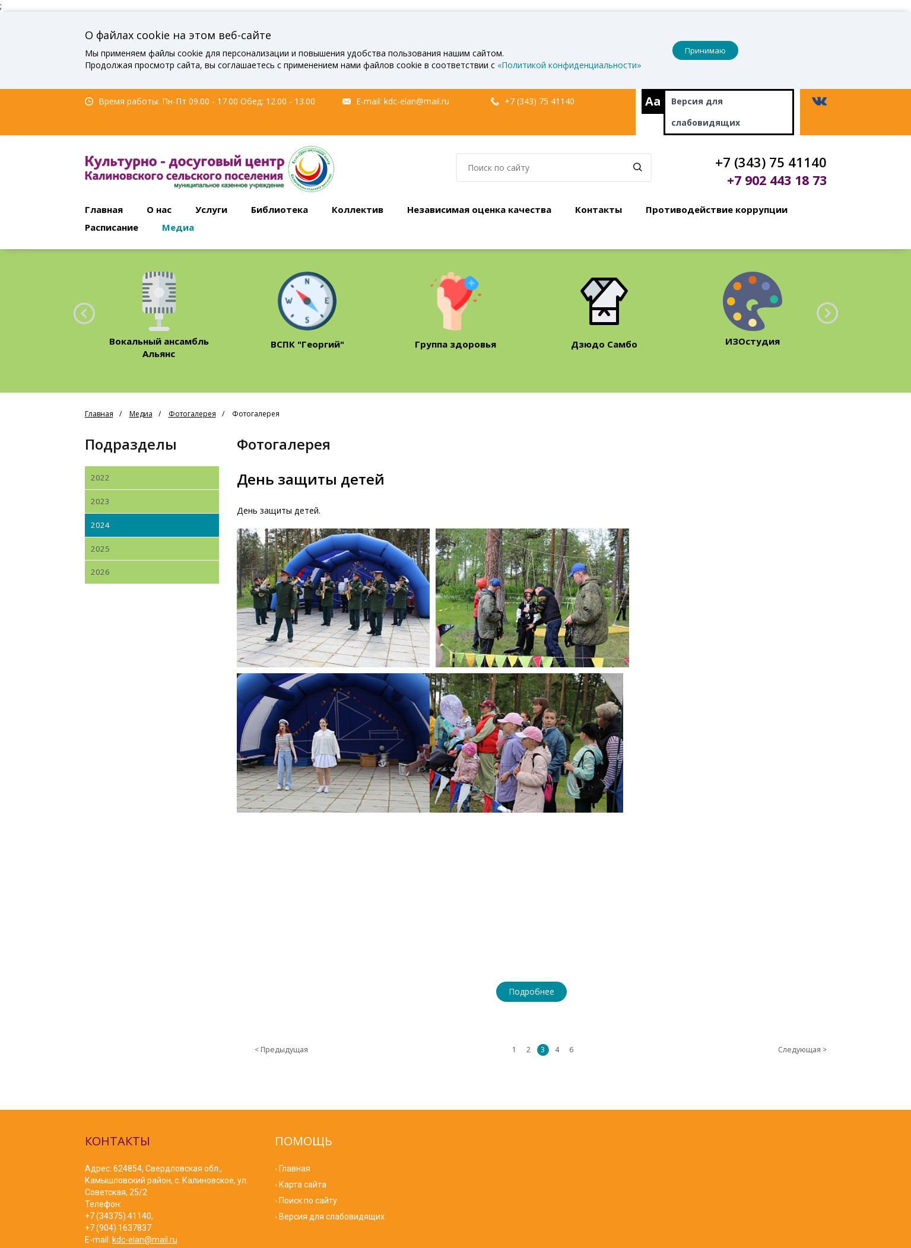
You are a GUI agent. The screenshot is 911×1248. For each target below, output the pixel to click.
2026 (100, 571)
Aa (653, 101)
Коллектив (357, 209)
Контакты (598, 209)
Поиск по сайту (308, 1056)
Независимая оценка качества (479, 209)
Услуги (211, 209)
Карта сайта (302, 1040)
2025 (100, 548)
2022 (100, 477)
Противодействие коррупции (717, 209)
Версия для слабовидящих (705, 111)
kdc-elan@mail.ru (416, 101)
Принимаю (705, 50)
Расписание (111, 227)
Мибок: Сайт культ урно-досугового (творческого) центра (246, 1236)
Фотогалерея (192, 414)
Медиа (178, 227)
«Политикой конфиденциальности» (569, 65)
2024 (100, 525)
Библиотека (279, 209)
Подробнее (531, 846)
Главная (104, 209)
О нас (159, 209)
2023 (100, 501)
